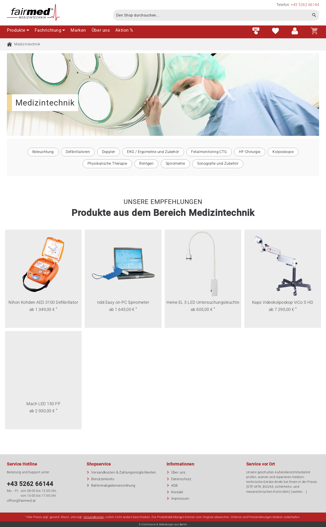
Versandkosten (93, 517)
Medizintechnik (27, 44)
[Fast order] (256, 31)
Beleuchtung (43, 152)
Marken (78, 30)
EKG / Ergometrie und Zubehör (153, 152)
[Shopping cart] (314, 31)
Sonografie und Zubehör (217, 163)
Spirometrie (175, 163)
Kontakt (177, 492)
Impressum (180, 498)
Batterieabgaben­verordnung (113, 485)
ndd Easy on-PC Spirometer (123, 302)
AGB (174, 485)
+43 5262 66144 (30, 483)
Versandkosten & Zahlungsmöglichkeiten (123, 472)
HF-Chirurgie (249, 152)
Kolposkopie (283, 152)
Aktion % (124, 30)
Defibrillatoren (78, 152)
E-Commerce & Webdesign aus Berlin (163, 524)
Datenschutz (181, 479)
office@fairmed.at (21, 501)
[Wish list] (275, 31)
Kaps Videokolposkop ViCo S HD (282, 302)
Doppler (108, 152)
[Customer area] (295, 31)
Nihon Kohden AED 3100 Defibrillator (43, 302)
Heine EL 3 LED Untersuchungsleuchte (203, 302)
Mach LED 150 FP (43, 403)
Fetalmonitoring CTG (209, 152)
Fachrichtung (50, 30)
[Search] (211, 15)
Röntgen (146, 163)
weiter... (298, 492)
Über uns (101, 30)
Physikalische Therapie (107, 163)
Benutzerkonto (102, 479)
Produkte (18, 30)
